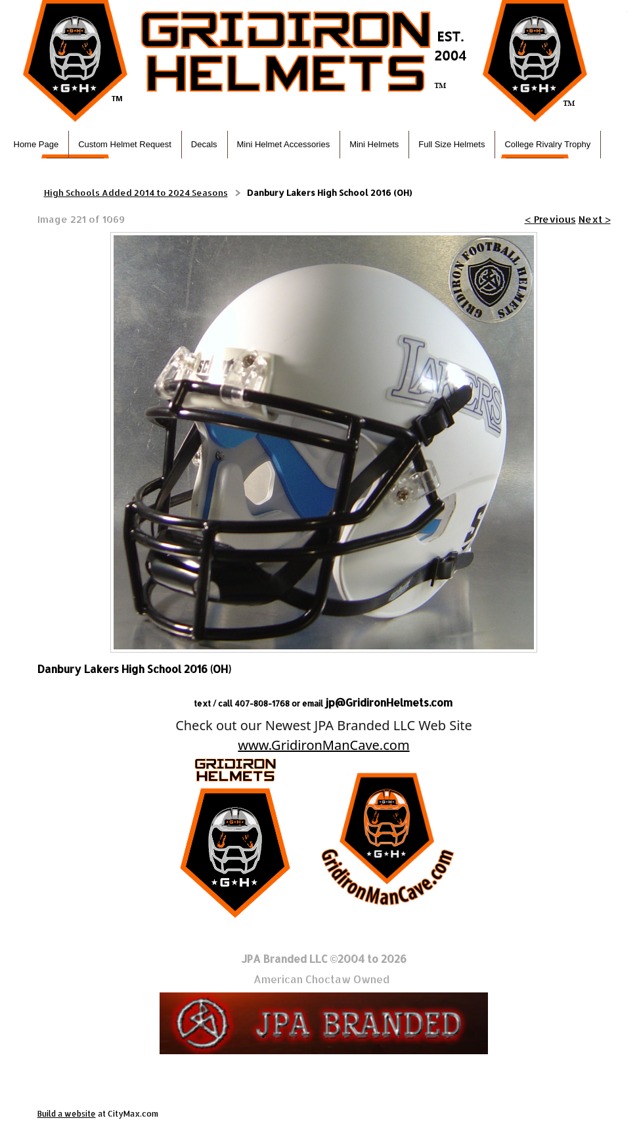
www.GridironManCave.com (323, 745)
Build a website (66, 1114)
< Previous (550, 219)
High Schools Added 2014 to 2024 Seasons (136, 192)
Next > (595, 219)
